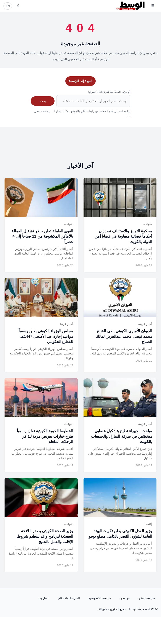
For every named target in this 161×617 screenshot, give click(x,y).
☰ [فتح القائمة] (152, 6)
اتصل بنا (44, 598)
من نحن (125, 598)
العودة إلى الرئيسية (81, 81)
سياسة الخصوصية (100, 598)
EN (8, 6)
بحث (43, 101)
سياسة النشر (146, 598)
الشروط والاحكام (69, 598)
